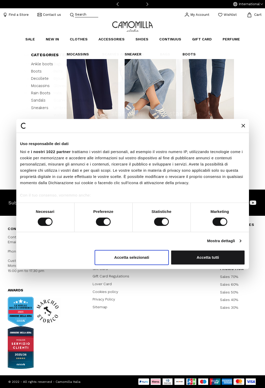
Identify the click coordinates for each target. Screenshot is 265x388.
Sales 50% (229, 292)
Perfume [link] (231, 39)
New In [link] (52, 39)
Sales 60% (229, 284)
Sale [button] (30, 39)
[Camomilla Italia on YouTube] (253, 202)
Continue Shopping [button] (132, 110)
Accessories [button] (112, 39)
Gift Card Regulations (111, 276)
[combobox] (86, 14)
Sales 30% (229, 307)
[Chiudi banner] (243, 125)
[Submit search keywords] (72, 14)
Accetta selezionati (131, 257)
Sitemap (100, 307)
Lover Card (102, 284)
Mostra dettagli (221, 241)
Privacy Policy (104, 299)
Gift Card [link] (202, 39)
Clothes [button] (79, 39)
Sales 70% (229, 277)
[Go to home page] (132, 26)
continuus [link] (170, 39)
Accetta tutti (208, 257)
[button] (248, 4)
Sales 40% (229, 300)
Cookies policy (105, 292)
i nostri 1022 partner (51, 151)
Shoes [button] (141, 39)
